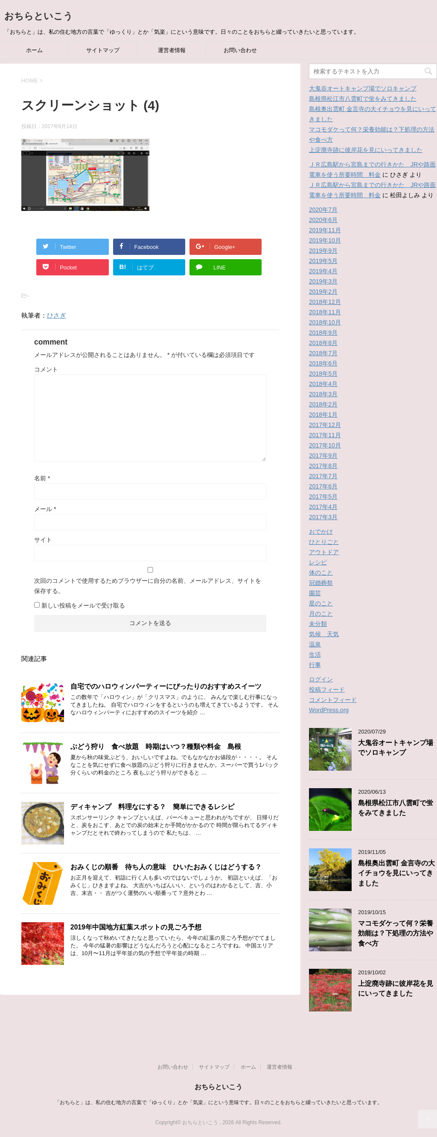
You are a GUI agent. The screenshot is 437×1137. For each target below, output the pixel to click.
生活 (315, 654)
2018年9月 (323, 332)
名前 (42, 478)
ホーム (34, 50)
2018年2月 (323, 404)
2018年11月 (325, 312)
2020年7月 (323, 209)
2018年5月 (323, 373)
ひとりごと (324, 541)
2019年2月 (323, 291)
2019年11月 (325, 230)
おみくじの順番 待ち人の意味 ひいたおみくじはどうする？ (166, 867)
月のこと (321, 613)
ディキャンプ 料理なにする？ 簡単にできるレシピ (152, 806)
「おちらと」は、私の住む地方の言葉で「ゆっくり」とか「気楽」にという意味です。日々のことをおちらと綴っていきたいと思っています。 (218, 1102)
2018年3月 (323, 394)
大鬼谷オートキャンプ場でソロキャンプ (363, 88)
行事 (315, 664)
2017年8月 (323, 465)
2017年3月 (323, 517)
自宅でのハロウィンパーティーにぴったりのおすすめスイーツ (166, 686)
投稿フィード (327, 689)
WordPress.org (329, 710)
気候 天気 (324, 634)
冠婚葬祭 (321, 582)
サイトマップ (102, 50)
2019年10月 (325, 240)
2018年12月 (325, 301)
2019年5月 (323, 260)
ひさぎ (56, 315)
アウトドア (324, 552)
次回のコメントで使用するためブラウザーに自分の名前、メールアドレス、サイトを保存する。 (147, 585)
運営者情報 (172, 50)
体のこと (321, 572)
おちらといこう (38, 16)
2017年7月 (323, 476)
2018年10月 (325, 322)
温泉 (315, 644)
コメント (46, 369)
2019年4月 (323, 271)
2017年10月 (325, 445)
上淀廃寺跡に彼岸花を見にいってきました (365, 149)
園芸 (315, 593)
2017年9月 (323, 455)
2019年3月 (323, 281)
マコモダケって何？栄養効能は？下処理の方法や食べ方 (395, 933)
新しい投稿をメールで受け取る (83, 605)
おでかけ (321, 531)
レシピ (318, 562)
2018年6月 (323, 363)
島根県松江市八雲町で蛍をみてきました (363, 98)
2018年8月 (323, 342)
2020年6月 (323, 219)
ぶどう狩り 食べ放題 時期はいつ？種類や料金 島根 (155, 746)
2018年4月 (323, 383)
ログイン (321, 679)
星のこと (321, 603)
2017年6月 (323, 486)
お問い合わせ (240, 50)
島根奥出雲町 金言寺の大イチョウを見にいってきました (396, 873)
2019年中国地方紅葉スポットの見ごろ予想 (139, 927)
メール (45, 509)
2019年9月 (323, 250)
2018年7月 (323, 353)
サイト (43, 539)
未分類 (318, 623)
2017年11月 (325, 435)
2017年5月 (323, 496)
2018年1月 (323, 414)
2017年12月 (325, 424)
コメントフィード (333, 699)
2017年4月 (323, 506)
